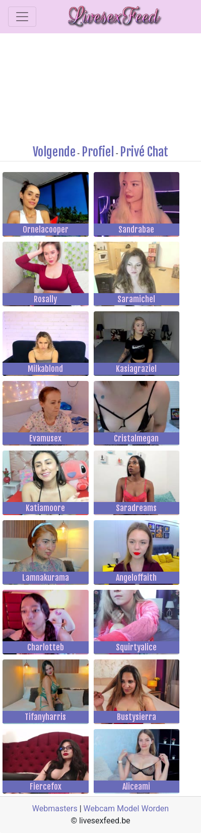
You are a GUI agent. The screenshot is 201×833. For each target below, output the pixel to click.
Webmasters (55, 808)
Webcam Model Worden (126, 808)
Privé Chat (144, 151)
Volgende (54, 151)
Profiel (98, 151)
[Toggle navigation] (22, 17)
